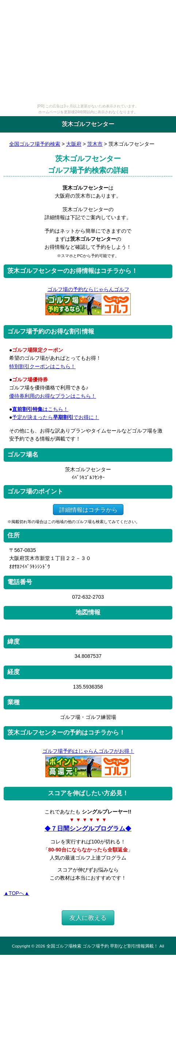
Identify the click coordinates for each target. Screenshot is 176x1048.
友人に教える (88, 917)
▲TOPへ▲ (16, 893)
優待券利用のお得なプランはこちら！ (52, 396)
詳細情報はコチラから (88, 509)
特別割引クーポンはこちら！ (42, 366)
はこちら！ (40, 409)
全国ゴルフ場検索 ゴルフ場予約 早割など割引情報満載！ (102, 946)
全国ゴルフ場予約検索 (34, 144)
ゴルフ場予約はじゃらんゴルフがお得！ (88, 751)
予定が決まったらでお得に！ (55, 417)
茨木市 (95, 144)
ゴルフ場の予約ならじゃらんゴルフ (88, 289)
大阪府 (73, 144)
